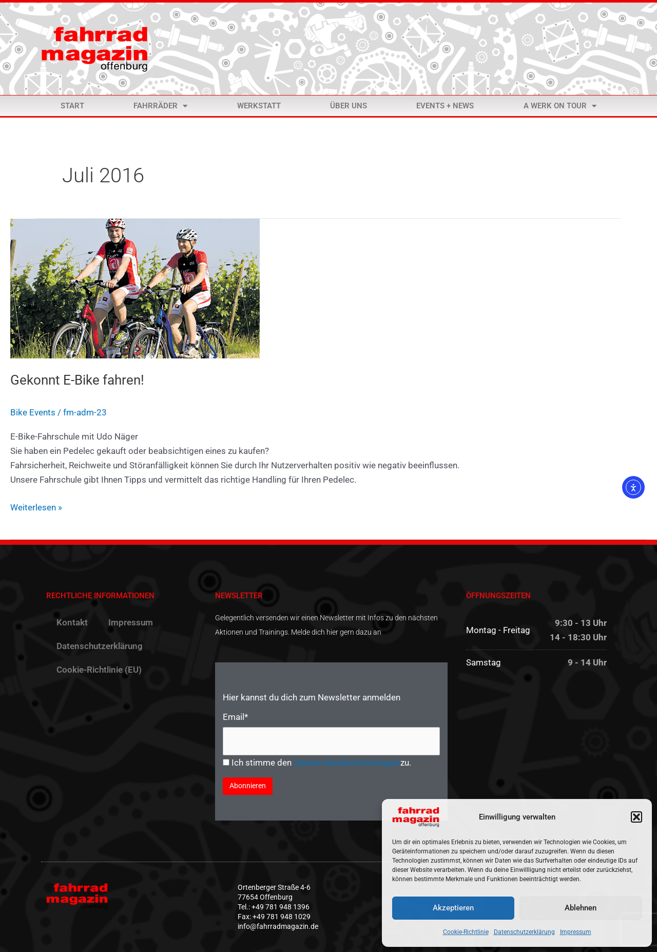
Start (72, 105)
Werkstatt (259, 105)
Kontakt (72, 622)
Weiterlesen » (36, 506)
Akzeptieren (453, 907)
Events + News (445, 105)
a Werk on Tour (560, 106)
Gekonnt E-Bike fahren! (77, 380)
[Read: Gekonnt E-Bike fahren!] (135, 287)
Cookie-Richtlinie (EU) (99, 669)
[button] (636, 817)
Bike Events (32, 412)
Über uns (348, 105)
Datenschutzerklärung (524, 932)
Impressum (575, 932)
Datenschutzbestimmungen (347, 762)
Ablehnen (580, 907)
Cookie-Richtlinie (466, 932)
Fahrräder (160, 106)
